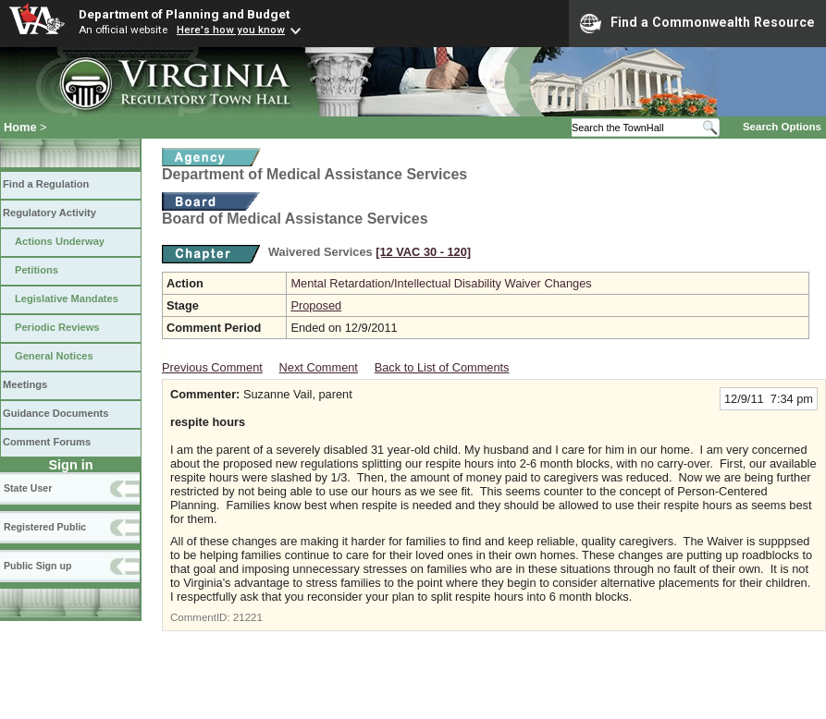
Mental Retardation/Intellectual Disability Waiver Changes (440, 283)
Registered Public (45, 526)
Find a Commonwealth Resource (697, 23)
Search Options (782, 126)
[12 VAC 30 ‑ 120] (423, 252)
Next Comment (318, 367)
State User (28, 488)
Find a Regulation (46, 183)
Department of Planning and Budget (184, 13)
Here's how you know (231, 29)
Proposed (315, 305)
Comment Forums (47, 441)
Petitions (36, 269)
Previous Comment (212, 367)
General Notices (54, 355)
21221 (248, 617)
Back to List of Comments (442, 367)
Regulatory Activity (49, 212)
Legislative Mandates (66, 298)
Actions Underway (60, 241)
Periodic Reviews (57, 327)
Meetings (25, 384)
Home (20, 127)
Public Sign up (37, 565)
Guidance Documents (55, 413)
